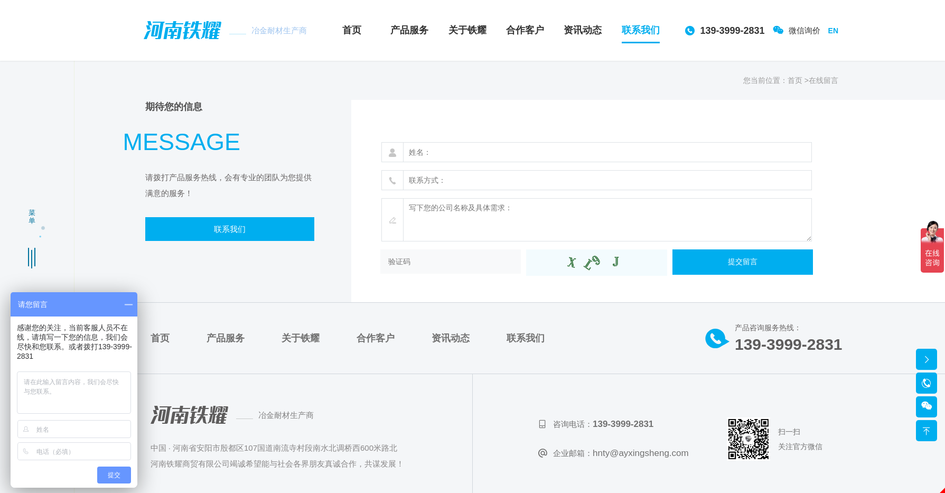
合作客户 (525, 30)
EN (833, 30)
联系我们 (641, 30)
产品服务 (409, 30)
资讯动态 (583, 30)
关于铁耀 (467, 30)
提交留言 (742, 261)
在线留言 (823, 80)
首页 (351, 30)
